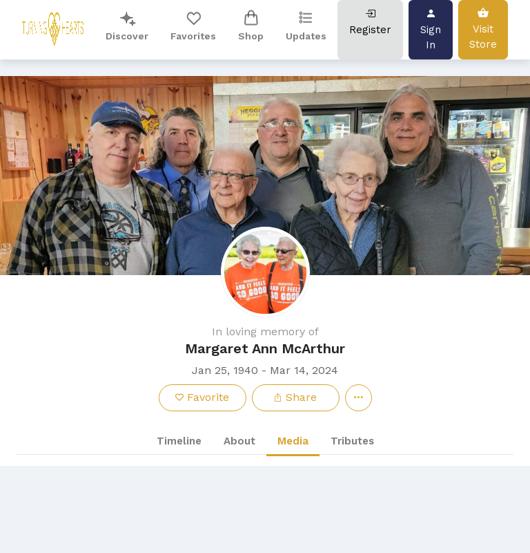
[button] (265, 175)
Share (295, 397)
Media (292, 441)
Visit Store (483, 28)
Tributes (352, 441)
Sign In (430, 29)
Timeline (179, 441)
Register (370, 22)
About (239, 441)
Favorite (202, 397)
